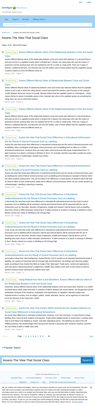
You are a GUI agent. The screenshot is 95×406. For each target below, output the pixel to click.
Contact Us (34, 382)
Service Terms (79, 378)
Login (88, 2)
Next (91, 336)
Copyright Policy (16, 378)
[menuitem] (80, 2)
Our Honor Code (51, 378)
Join (80, 2)
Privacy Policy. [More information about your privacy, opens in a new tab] (77, 405)
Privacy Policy (66, 378)
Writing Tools (38, 19)
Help (43, 382)
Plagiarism (23, 382)
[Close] (91, 390)
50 (49, 336)
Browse (25, 19)
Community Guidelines (34, 378)
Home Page (6, 32)
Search (15, 19)
